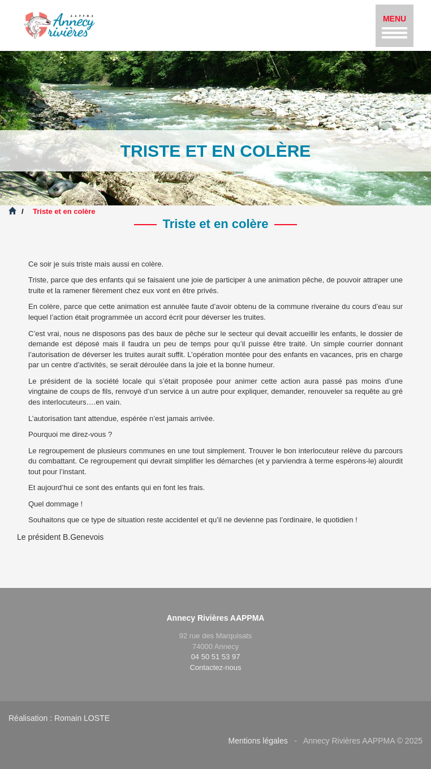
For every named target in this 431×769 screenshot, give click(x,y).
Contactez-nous (215, 667)
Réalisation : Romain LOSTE (59, 718)
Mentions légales (258, 740)
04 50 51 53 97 (215, 656)
